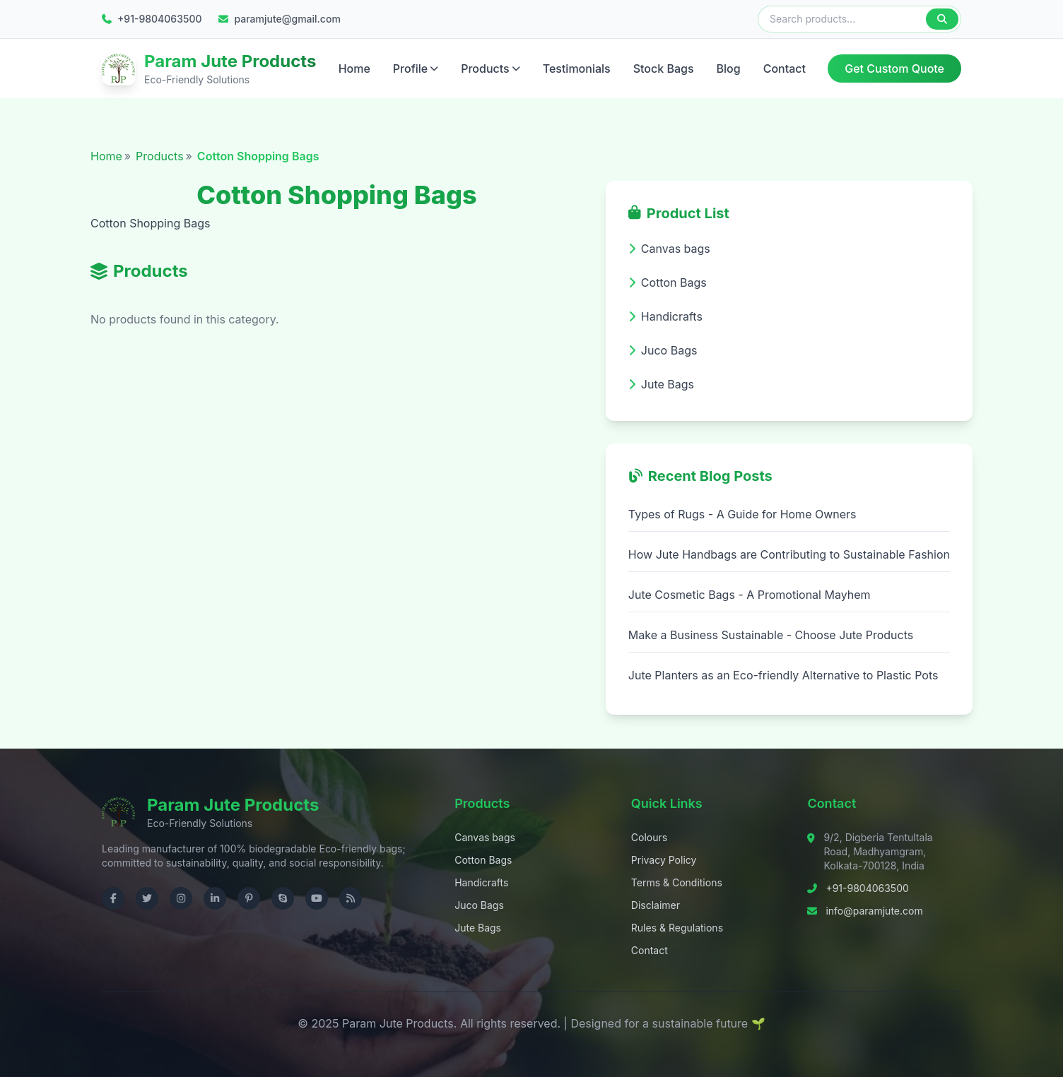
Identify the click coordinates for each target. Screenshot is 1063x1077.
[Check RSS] (350, 898)
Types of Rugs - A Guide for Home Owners (742, 514)
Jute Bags (477, 928)
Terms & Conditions (676, 882)
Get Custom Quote (894, 68)
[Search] (942, 19)
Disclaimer (655, 905)
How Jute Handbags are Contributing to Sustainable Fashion (789, 554)
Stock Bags (663, 68)
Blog (729, 68)
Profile (415, 68)
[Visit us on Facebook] (113, 898)
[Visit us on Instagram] (181, 898)
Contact (784, 68)
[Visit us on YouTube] (316, 898)
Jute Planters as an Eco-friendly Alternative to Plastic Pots (783, 675)
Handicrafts (481, 882)
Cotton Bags (483, 860)
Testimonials (577, 68)
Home (354, 68)
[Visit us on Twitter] (147, 898)
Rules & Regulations (677, 928)
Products (490, 68)
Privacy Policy (664, 860)
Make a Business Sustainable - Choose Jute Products (770, 635)
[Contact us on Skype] (282, 898)
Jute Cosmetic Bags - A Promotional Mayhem (749, 595)
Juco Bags (479, 905)
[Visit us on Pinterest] (248, 898)
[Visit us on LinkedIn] (215, 898)
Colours (649, 837)
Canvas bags (484, 837)
